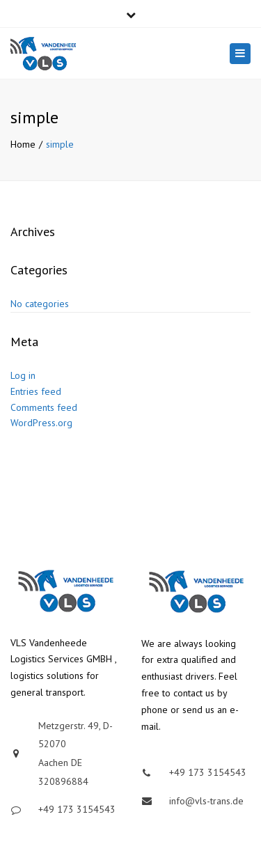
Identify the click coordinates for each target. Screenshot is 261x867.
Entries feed (35, 391)
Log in (22, 375)
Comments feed (43, 407)
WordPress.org (41, 422)
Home (22, 144)
